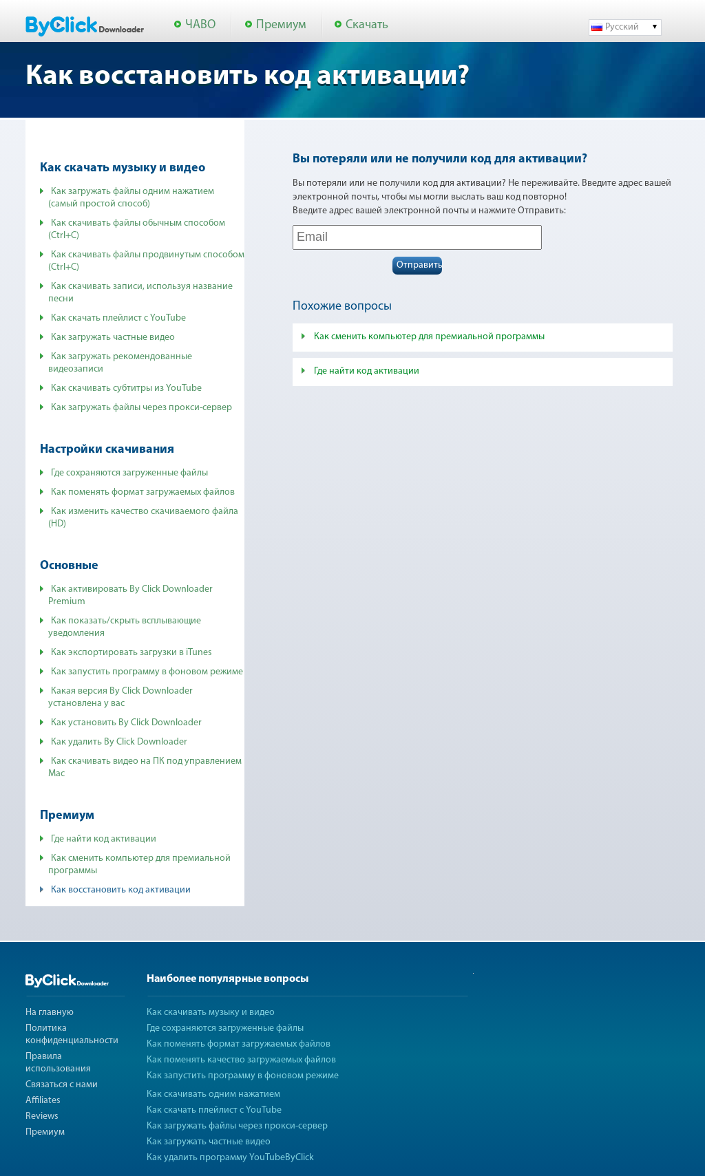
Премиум (281, 25)
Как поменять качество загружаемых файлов (241, 1060)
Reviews (42, 1116)
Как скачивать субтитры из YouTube (126, 388)
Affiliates (43, 1100)
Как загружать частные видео (113, 337)
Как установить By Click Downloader (126, 723)
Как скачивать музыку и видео (211, 1012)
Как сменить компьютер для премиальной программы (429, 337)
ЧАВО (200, 25)
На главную (49, 1012)
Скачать (367, 25)
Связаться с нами (61, 1085)
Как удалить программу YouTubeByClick (230, 1158)
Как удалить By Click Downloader (119, 742)
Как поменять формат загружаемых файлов (143, 492)
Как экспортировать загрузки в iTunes (131, 653)
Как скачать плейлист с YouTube (118, 318)
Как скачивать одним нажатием (213, 1094)
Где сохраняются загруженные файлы (129, 473)
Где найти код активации (103, 839)
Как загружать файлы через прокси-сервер (141, 408)
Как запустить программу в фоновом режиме (147, 672)
